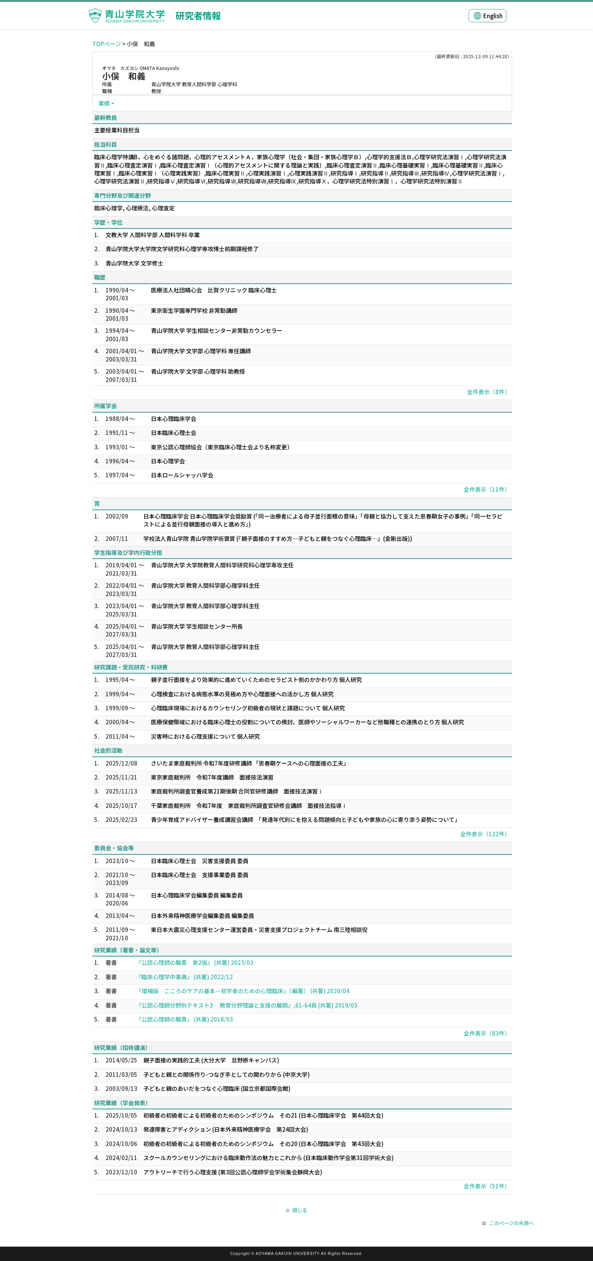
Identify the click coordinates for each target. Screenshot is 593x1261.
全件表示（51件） (487, 1186)
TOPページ (106, 44)
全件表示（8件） (488, 392)
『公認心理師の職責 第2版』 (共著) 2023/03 (194, 962)
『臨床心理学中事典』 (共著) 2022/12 (184, 977)
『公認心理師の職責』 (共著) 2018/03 (184, 1019)
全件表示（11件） (487, 489)
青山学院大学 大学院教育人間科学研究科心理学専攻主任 (222, 565)
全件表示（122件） (485, 834)
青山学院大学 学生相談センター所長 (197, 626)
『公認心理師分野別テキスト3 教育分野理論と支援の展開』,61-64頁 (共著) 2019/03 (246, 1005)
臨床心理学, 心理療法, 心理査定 (134, 208)
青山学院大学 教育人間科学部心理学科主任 (205, 585)
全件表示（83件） (487, 1033)
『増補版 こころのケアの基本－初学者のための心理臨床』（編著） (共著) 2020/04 (242, 991)
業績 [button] (104, 103)
